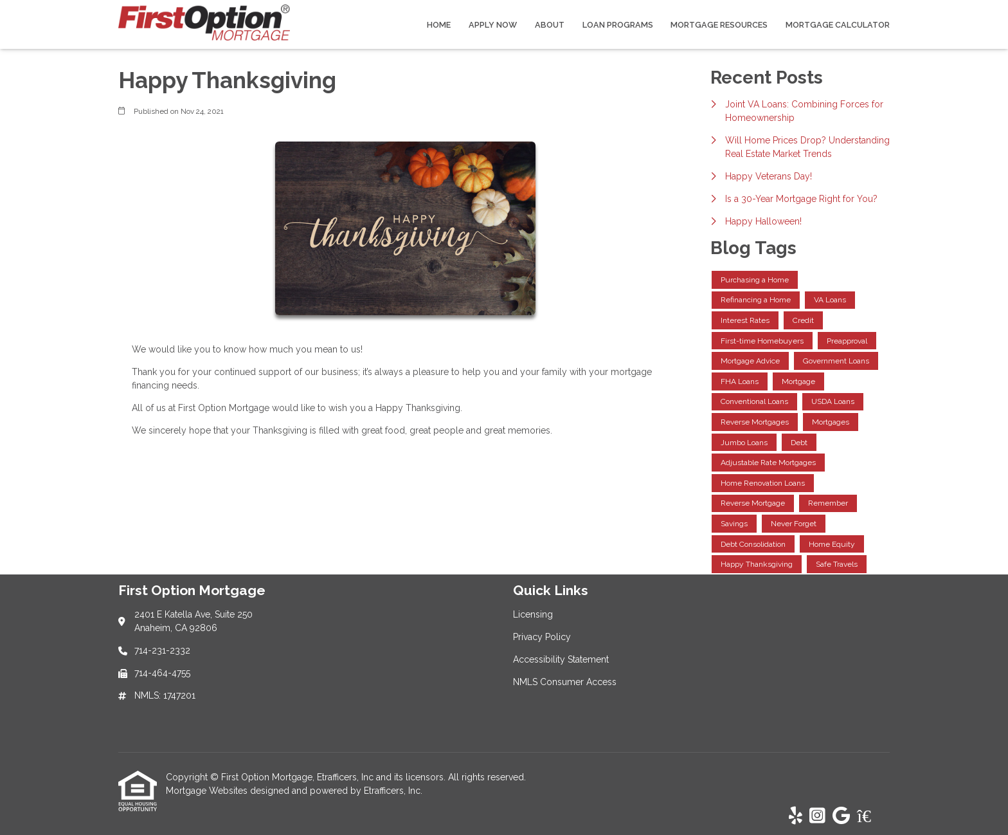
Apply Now (493, 25)
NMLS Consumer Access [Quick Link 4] (564, 682)
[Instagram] (817, 816)
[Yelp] (795, 816)
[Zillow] (871, 816)
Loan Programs (617, 25)
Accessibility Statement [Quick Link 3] (561, 659)
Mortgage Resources (719, 25)
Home (439, 25)
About (549, 25)
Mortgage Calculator (838, 25)
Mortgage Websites (208, 790)
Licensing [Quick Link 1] (533, 614)
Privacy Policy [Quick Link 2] (542, 637)
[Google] (841, 816)
